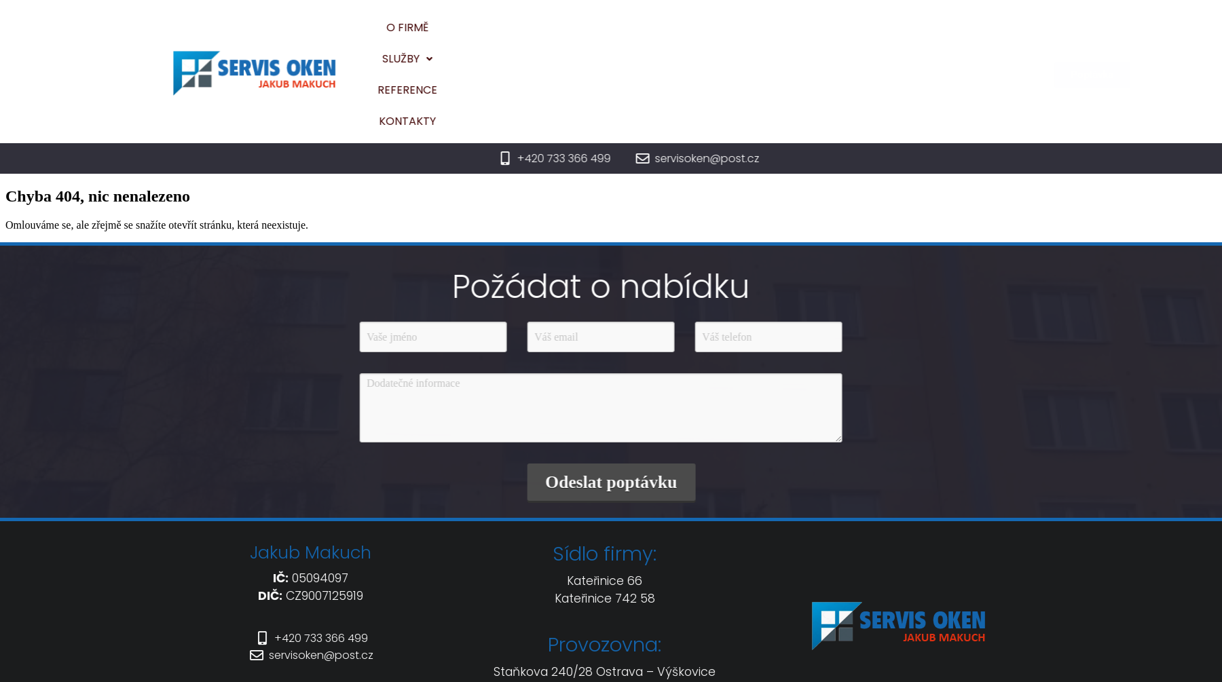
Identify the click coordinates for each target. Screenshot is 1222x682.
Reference (740, 35)
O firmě (593, 35)
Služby (662, 35)
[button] (662, 36)
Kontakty (821, 35)
